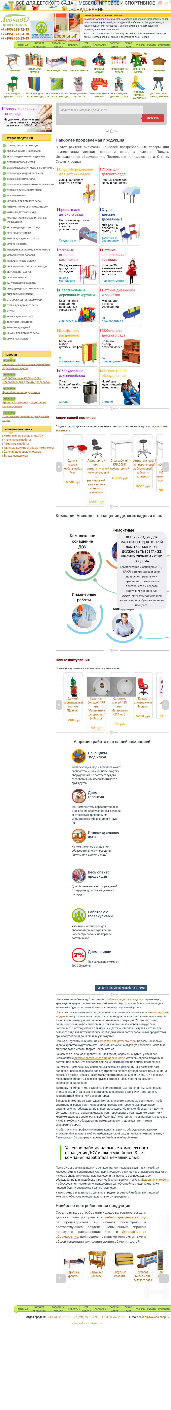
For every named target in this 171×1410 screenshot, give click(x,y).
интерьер (159, 70)
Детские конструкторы (21, 179)
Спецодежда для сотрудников (25, 288)
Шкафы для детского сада (23, 333)
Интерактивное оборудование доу (27, 207)
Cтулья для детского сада (22, 145)
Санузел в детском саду (21, 283)
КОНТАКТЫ (164, 45)
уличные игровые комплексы (139, 95)
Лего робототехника (19, 233)
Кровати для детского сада (23, 227)
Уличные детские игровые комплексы (29, 447)
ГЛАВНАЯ (23, 45)
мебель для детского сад (125, 1217)
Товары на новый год (20, 322)
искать (153, 118)
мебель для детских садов (123, 999)
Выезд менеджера (16, 455)
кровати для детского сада (118, 1041)
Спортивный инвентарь (21, 294)
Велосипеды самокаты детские (26, 156)
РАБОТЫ (151, 45)
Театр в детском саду (20, 316)
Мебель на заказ (17, 244)
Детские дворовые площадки (23, 451)
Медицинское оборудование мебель (29, 249)
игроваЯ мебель (79, 70)
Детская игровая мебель (21, 162)
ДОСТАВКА (100, 45)
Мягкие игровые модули (21, 261)
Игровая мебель (16, 195)
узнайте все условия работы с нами (121, 987)
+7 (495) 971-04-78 (15, 34)
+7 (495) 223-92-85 (15, 29)
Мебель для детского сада (23, 238)
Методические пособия (21, 255)
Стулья (11, 311)
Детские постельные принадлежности (30, 184)
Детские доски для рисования (25, 173)
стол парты (13, 70)
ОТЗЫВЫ (140, 45)
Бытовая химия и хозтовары (24, 151)
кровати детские (57, 70)
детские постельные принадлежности (99, 1058)
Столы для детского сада (22, 305)
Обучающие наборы (19, 272)
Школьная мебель (17, 339)
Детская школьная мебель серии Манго (30, 168)
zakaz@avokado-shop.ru (154, 1317)
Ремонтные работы (16, 443)
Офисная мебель (17, 277)
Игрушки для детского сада (24, 201)
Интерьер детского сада (21, 212)
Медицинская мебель (154, 1179)
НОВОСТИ (73, 45)
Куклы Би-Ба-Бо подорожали (21, 392)
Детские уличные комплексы (24, 190)
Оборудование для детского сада (27, 266)
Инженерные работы (17, 439)
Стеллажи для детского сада (24, 300)
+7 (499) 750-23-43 (15, 38)
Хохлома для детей (18, 327)
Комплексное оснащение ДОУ (23, 435)
